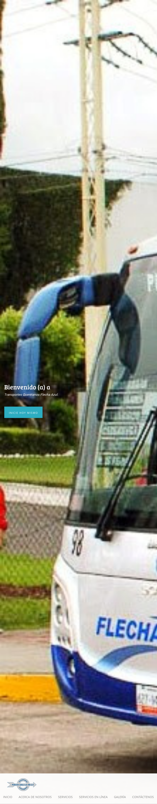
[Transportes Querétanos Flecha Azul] (21, 784)
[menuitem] (7, 797)
